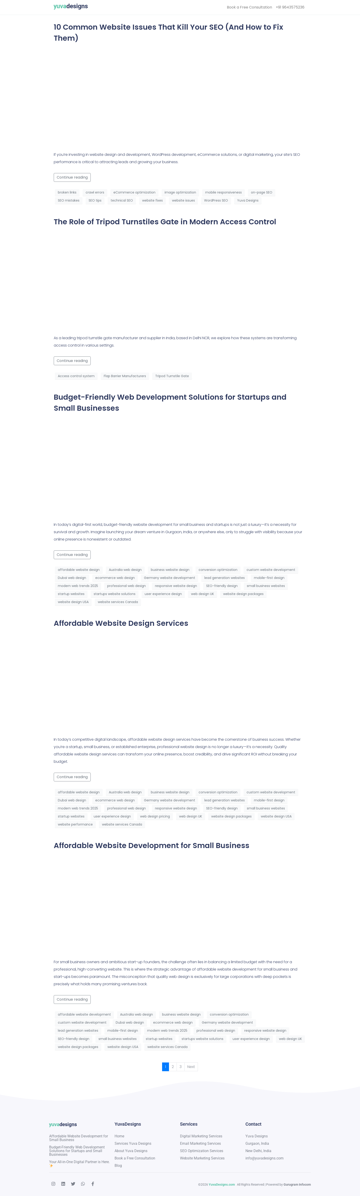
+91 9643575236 (290, 7)
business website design (170, 569)
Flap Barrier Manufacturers (125, 376)
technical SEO (122, 200)
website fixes (152, 200)
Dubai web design (72, 577)
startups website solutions (114, 594)
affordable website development (84, 1014)
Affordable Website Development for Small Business (151, 845)
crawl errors (95, 192)
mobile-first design (269, 577)
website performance (75, 824)
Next (191, 1066)
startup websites (71, 594)
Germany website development (169, 577)
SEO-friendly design (222, 586)
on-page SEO (261, 192)
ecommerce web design (115, 577)
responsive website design (176, 586)
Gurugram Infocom (297, 1184)
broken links (67, 192)
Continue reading (72, 177)
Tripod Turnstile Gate (172, 376)
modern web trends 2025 (78, 586)
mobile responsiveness (223, 192)
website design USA (73, 602)
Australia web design (125, 569)
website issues (183, 200)
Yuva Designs (248, 200)
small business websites (266, 586)
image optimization (180, 192)
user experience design (163, 594)
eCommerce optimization (134, 192)
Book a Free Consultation (249, 7)
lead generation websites (224, 577)
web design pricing (155, 816)
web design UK (202, 594)
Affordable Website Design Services (121, 623)
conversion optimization (218, 569)
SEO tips (95, 200)
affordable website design (79, 569)
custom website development (271, 569)
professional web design (126, 586)
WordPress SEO (216, 200)
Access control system (76, 376)
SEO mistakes (68, 200)
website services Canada (118, 602)
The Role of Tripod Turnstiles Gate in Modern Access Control (165, 221)
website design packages (243, 594)
